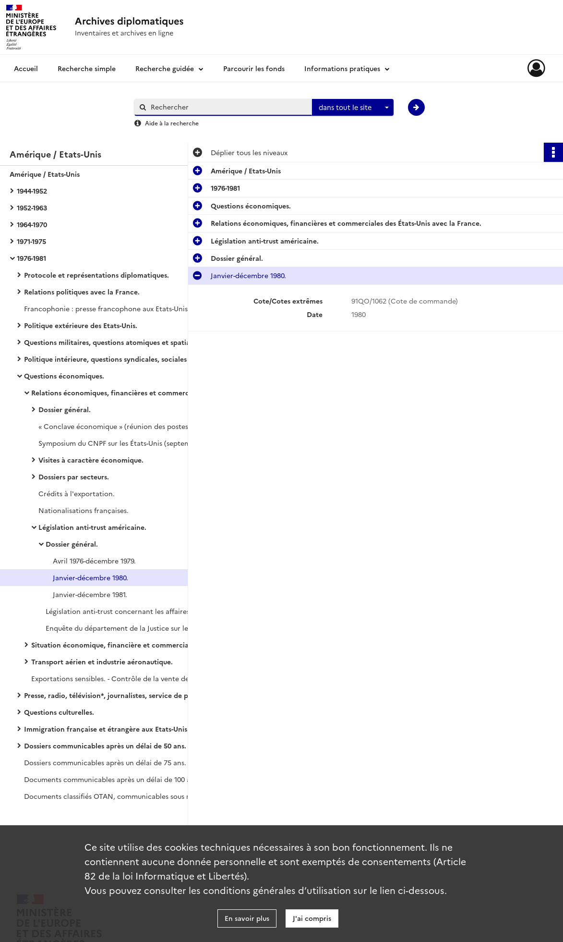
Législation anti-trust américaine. (92, 527)
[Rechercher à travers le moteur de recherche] (228, 107)
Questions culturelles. (59, 712)
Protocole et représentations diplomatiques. (96, 275)
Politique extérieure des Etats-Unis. (80, 325)
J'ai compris (312, 918)
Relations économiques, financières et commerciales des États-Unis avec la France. (127, 392)
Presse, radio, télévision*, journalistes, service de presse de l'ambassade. (120, 695)
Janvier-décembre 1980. (90, 577)
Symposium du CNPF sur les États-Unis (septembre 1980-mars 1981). (134, 443)
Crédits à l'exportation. (76, 493)
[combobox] (353, 107)
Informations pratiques (342, 68)
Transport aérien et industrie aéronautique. (102, 661)
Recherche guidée (164, 68)
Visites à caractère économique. (91, 460)
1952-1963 (32, 207)
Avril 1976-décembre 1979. (94, 560)
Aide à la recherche (172, 123)
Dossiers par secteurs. (73, 476)
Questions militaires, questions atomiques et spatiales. (112, 342)
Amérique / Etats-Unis (45, 174)
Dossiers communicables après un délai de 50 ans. (105, 745)
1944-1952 (32, 191)
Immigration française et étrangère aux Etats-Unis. (106, 729)
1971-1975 (31, 241)
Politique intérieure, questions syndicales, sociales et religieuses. (120, 359)
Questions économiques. (64, 375)
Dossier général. (64, 409)
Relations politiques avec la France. (82, 291)
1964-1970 (32, 224)
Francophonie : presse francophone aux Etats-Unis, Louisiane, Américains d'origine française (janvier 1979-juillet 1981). (120, 308)
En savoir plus (247, 918)
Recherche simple (87, 68)
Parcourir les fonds (254, 68)
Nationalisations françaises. (83, 510)
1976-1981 (31, 258)
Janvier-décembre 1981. (90, 594)
